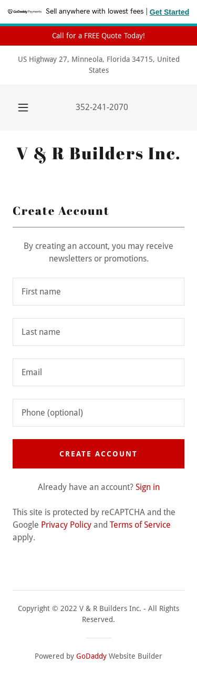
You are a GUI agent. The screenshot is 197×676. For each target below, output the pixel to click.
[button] (23, 107)
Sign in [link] (148, 487)
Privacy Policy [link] (66, 525)
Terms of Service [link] (140, 525)
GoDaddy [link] (91, 656)
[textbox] (98, 292)
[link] (98, 153)
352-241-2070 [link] (102, 107)
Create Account (98, 454)
